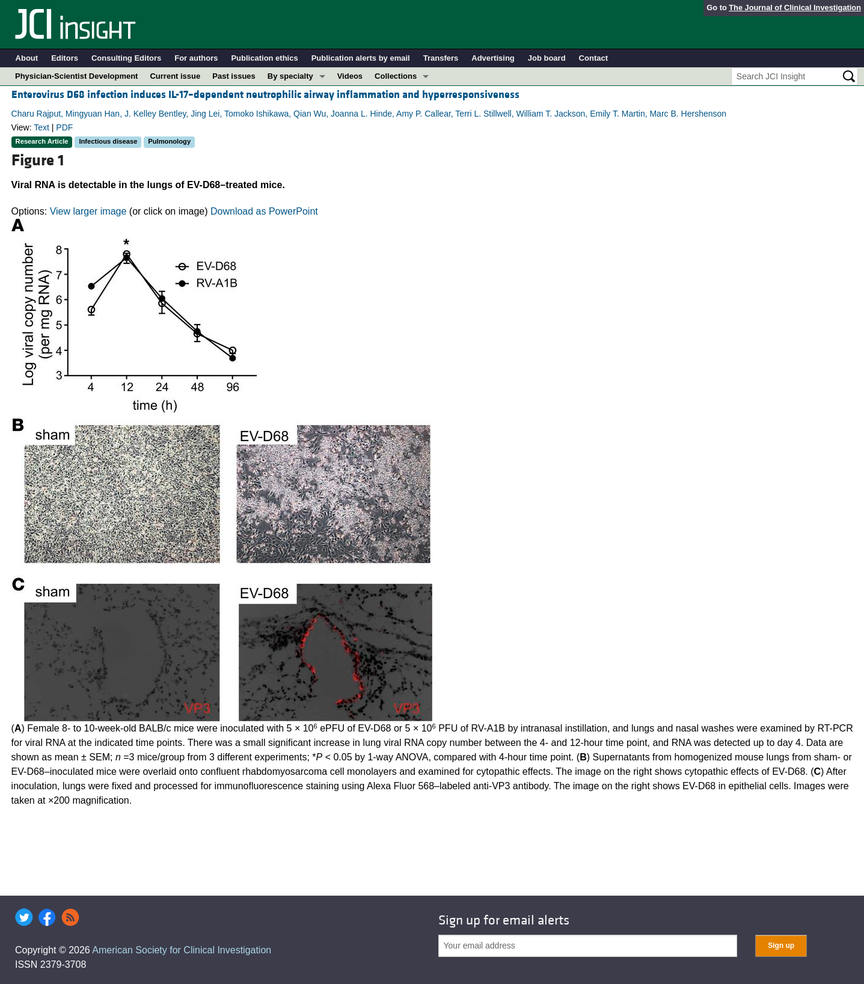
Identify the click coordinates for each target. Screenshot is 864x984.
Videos (350, 76)
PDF (64, 127)
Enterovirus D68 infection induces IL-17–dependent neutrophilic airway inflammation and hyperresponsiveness (265, 95)
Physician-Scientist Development (76, 76)
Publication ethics (264, 58)
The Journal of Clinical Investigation (795, 7)
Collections (396, 76)
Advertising (493, 58)
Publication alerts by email (360, 58)
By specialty (290, 76)
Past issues (234, 76)
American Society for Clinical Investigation (181, 950)
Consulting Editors (126, 58)
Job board (547, 58)
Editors (64, 58)
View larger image (88, 211)
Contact (593, 58)
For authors (196, 58)
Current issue (175, 76)
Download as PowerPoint (264, 211)
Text (41, 127)
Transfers (441, 58)
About (27, 58)
